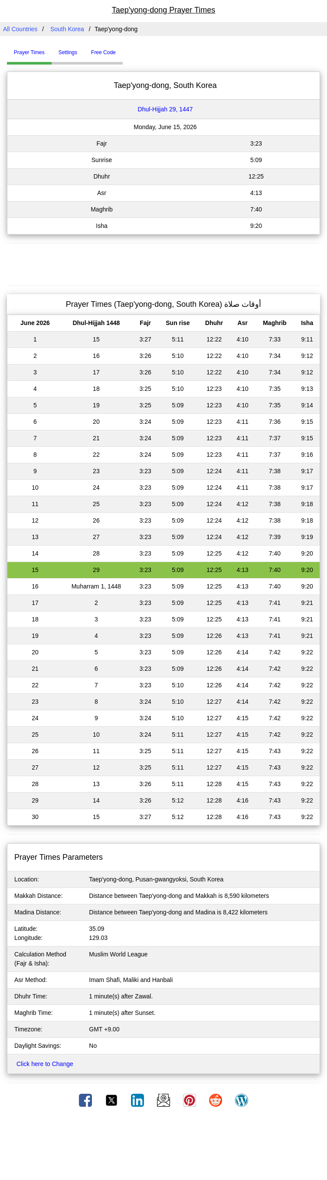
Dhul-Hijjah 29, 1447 (165, 109)
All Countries (20, 29)
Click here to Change (44, 1063)
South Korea (67, 29)
